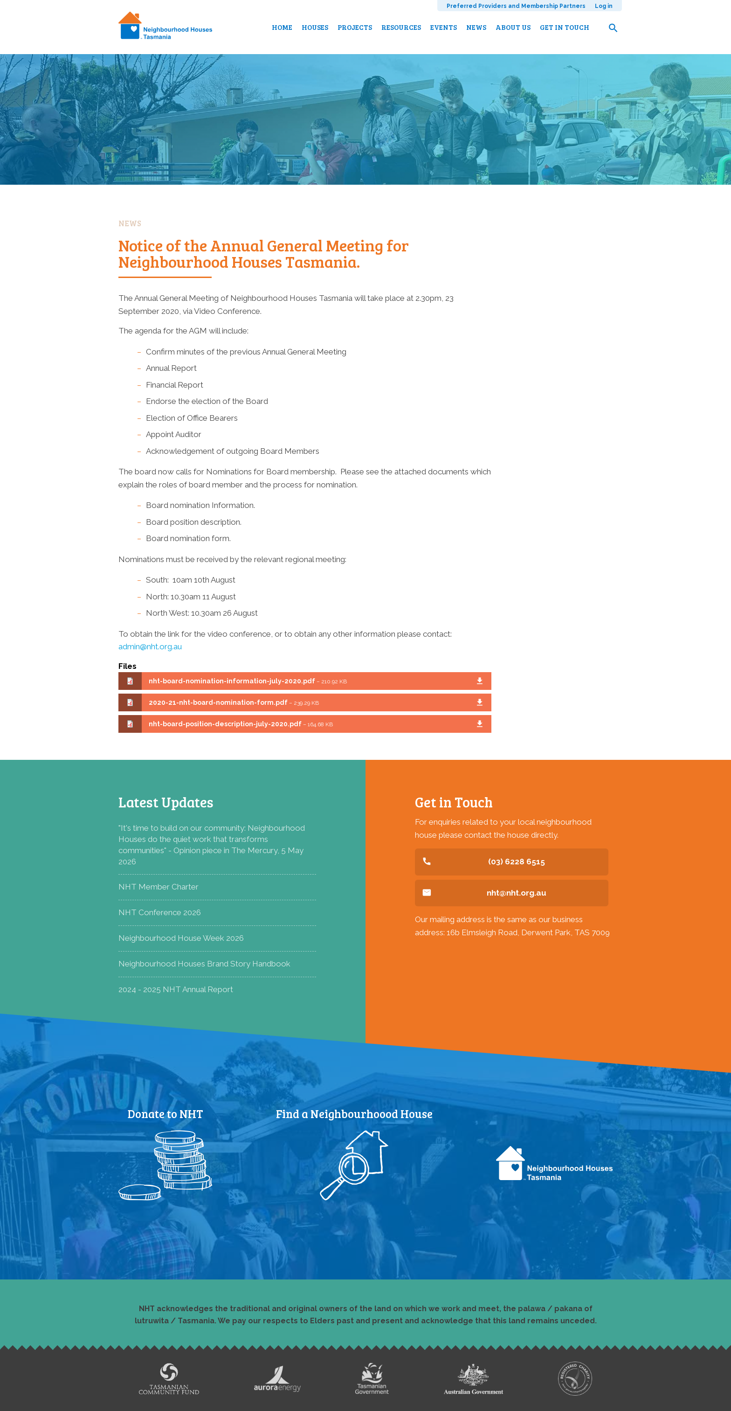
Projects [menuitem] (355, 27)
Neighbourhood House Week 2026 (181, 938)
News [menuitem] (476, 27)
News (129, 223)
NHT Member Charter (158, 886)
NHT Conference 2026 (159, 912)
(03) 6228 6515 (516, 861)
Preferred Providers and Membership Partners (516, 6)
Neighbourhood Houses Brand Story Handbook (204, 963)
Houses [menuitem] (315, 27)
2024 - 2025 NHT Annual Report (175, 989)
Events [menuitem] (443, 27)
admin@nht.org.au (150, 646)
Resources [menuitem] (401, 27)
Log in (604, 6)
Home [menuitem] (282, 27)
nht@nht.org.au (516, 892)
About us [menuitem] (513, 27)
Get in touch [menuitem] (564, 27)
